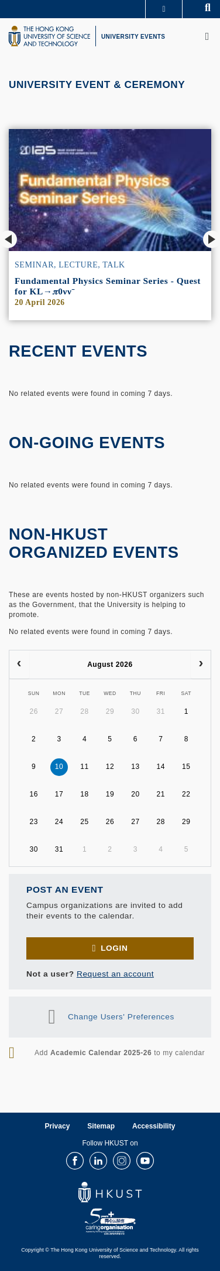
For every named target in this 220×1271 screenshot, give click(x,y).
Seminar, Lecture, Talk (70, 264)
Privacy (57, 1126)
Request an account (115, 974)
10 (59, 766)
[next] (201, 664)
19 (110, 794)
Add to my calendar (120, 1053)
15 (186, 766)
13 (135, 766)
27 (59, 711)
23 (33, 822)
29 (110, 711)
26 (33, 711)
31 (161, 711)
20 (135, 794)
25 (84, 822)
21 (161, 794)
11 (84, 766)
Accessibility (153, 1126)
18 (84, 794)
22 (186, 794)
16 (33, 794)
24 (59, 822)
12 (110, 766)
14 (161, 766)
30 (135, 711)
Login (114, 948)
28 (84, 711)
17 (59, 794)
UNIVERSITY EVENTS (133, 36)
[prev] (19, 664)
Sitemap (101, 1126)
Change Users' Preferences (121, 1016)
